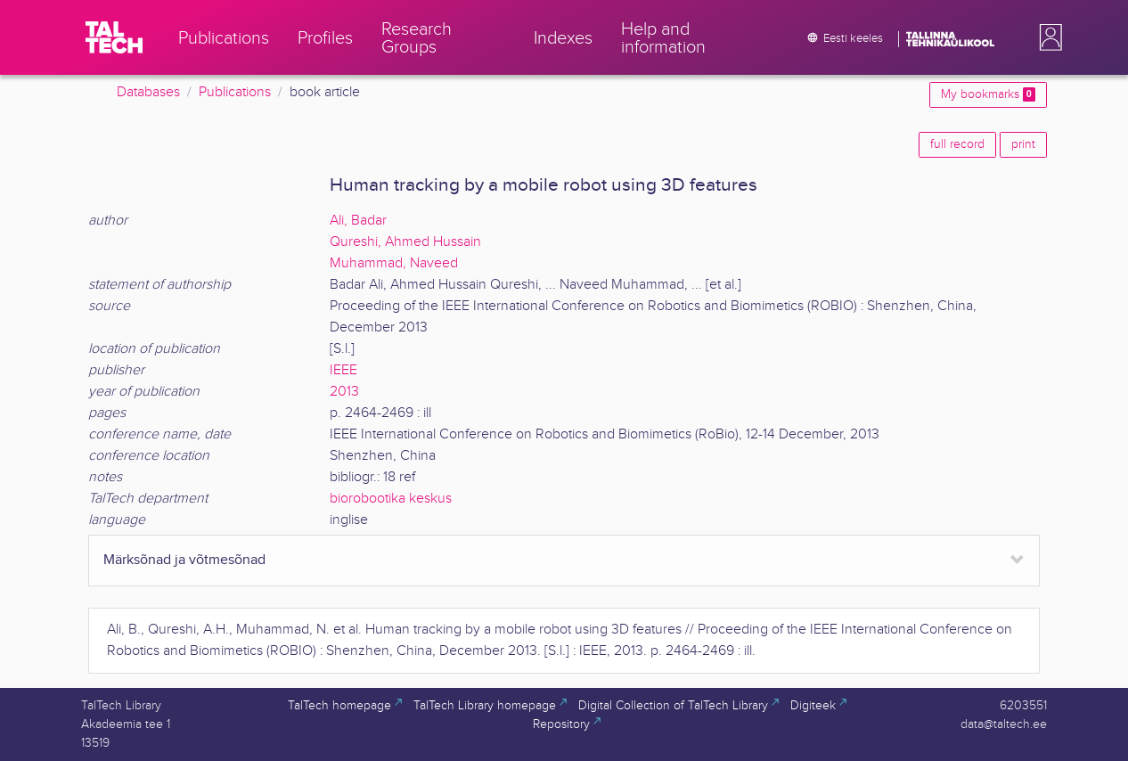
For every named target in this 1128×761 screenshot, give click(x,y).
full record (957, 144)
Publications (235, 92)
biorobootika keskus (391, 498)
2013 (344, 391)
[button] (1047, 37)
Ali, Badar (358, 220)
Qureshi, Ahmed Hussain (405, 241)
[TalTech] (114, 37)
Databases (148, 92)
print (1023, 144)
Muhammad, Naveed (394, 263)
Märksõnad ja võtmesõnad (184, 560)
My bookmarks (988, 94)
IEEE (343, 370)
